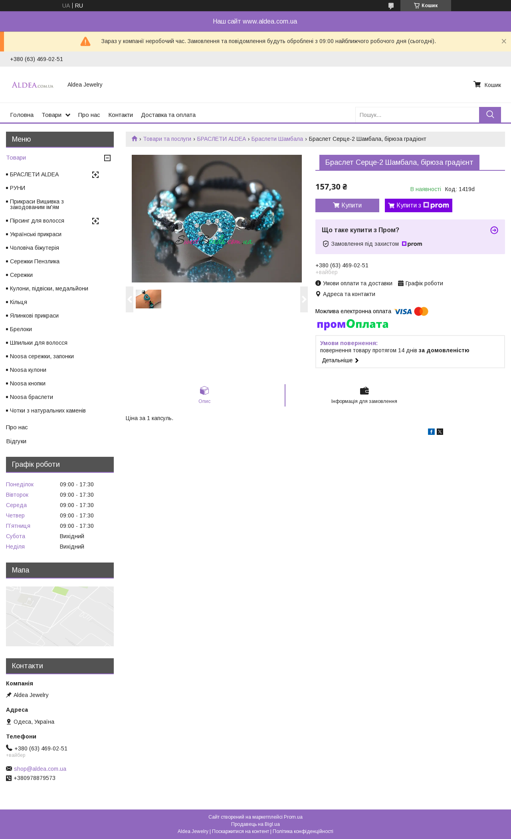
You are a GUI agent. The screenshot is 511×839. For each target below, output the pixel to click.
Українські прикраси (35, 234)
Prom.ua (293, 817)
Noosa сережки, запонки (42, 356)
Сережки (21, 275)
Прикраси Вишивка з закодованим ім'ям (37, 204)
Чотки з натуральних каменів (48, 410)
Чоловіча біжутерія (34, 248)
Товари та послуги (167, 139)
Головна (22, 114)
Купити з (422, 205)
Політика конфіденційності (303, 831)
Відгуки (16, 441)
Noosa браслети (31, 397)
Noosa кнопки (28, 383)
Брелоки (21, 329)
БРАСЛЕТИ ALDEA (221, 139)
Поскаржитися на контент (240, 831)
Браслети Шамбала (277, 139)
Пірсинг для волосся (37, 220)
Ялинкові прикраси (34, 315)
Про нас (89, 114)
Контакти (120, 114)
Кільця (18, 302)
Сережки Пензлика (34, 261)
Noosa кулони (28, 370)
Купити (351, 205)
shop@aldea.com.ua (40, 769)
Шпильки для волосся (38, 343)
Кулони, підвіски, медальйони (49, 288)
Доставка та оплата (168, 114)
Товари (51, 114)
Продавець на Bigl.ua (255, 824)
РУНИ (17, 188)
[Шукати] (490, 114)
